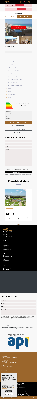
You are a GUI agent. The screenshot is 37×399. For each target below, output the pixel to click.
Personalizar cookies (8, 394)
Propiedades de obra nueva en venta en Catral (18, 391)
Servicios (4, 365)
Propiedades (4, 356)
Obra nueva (6, 360)
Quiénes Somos (5, 364)
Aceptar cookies (8, 391)
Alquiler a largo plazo (10, 358)
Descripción (8, 111)
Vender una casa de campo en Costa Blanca (18, 386)
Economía (8, 118)
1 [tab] (17, 224)
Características (9, 52)
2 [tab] (18, 224)
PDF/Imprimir (18, 132)
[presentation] (6, 321)
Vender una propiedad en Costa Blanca (18, 384)
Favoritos (4, 370)
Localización (8, 114)
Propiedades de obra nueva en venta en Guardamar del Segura (18, 394)
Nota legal (3, 372)
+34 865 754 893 (6, 260)
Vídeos (7, 116)
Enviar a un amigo (18, 129)
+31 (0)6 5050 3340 (7, 249)
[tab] (18, 52)
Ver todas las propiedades (11, 357)
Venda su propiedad (7, 366)
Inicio (2, 355)
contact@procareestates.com (8, 266)
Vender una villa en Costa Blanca (18, 383)
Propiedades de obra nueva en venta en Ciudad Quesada (18, 395)
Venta (5, 361)
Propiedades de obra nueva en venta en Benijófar (18, 393)
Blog (2, 367)
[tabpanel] (18, 205)
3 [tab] (19, 224)
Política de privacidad (16, 168)
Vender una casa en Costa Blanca (18, 387)
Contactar (4, 369)
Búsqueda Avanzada (19, 5)
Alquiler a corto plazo (10, 362)
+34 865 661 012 (6, 248)
